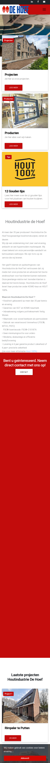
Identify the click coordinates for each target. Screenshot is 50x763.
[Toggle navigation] (44, 9)
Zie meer (13, 738)
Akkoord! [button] (25, 758)
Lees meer (13, 87)
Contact (24, 372)
